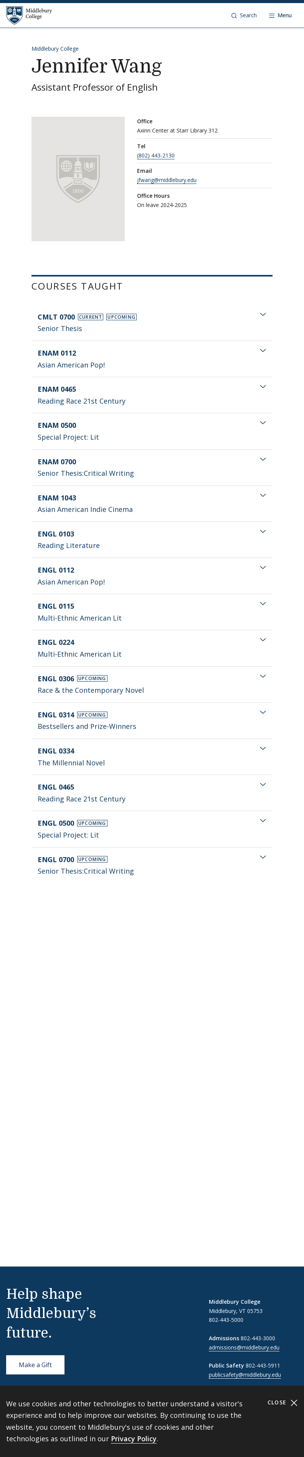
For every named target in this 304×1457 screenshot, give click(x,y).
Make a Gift (35, 1365)
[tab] (152, 323)
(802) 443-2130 (156, 155)
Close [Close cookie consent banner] (283, 1403)
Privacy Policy (134, 1438)
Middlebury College (55, 48)
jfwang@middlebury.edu (167, 180)
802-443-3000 (258, 1338)
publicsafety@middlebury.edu (245, 1374)
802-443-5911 (263, 1365)
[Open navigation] (280, 15)
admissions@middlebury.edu (244, 1347)
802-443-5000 (226, 1319)
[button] (244, 15)
